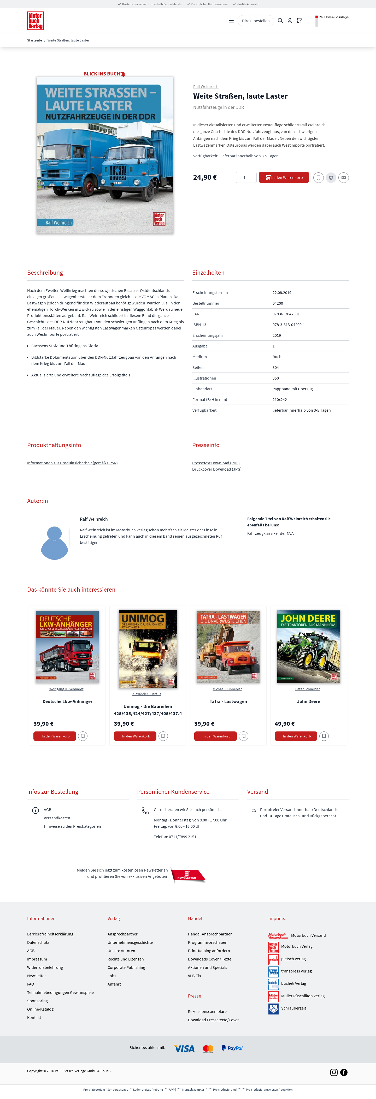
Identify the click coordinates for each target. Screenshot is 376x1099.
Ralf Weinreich (206, 86)
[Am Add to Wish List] (82, 736)
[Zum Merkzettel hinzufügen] (318, 177)
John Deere (308, 701)
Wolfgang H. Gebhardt (66, 689)
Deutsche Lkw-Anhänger (67, 701)
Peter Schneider (307, 689)
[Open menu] (231, 20)
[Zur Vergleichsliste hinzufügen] (331, 177)
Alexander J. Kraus (146, 694)
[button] (105, 155)
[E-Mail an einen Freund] (343, 177)
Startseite (34, 40)
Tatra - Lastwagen (228, 701)
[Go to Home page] (35, 20)
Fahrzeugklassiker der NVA (270, 533)
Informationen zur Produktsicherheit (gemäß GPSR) (72, 462)
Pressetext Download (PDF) (216, 462)
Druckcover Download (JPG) (217, 469)
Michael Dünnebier (227, 689)
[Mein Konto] (290, 20)
